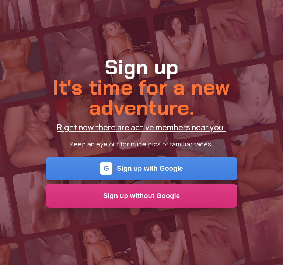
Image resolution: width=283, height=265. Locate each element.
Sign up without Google (141, 195)
